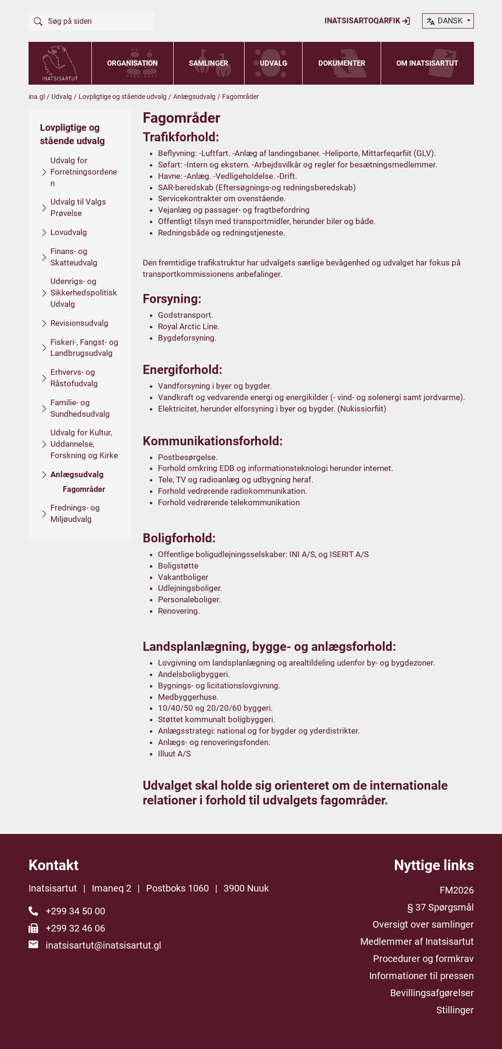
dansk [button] (444, 21)
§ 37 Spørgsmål (440, 907)
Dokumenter (341, 63)
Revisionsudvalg (79, 322)
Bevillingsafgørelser (432, 993)
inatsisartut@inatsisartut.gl (103, 945)
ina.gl (37, 96)
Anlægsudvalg (194, 96)
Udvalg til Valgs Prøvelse (78, 207)
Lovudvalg (68, 232)
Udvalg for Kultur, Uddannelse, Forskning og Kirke (84, 444)
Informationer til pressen (421, 975)
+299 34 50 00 (75, 911)
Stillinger (455, 1010)
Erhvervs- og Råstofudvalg (74, 377)
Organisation (132, 63)
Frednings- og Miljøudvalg (75, 513)
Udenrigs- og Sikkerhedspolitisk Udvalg (83, 292)
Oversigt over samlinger (423, 924)
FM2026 (457, 890)
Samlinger (208, 63)
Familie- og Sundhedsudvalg (80, 407)
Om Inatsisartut (427, 63)
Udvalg (273, 63)
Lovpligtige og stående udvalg (123, 96)
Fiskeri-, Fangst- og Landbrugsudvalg (84, 347)
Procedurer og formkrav (423, 958)
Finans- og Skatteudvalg (74, 256)
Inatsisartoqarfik (368, 21)
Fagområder (84, 488)
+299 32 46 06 (75, 928)
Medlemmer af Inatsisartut (417, 941)
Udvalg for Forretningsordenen (83, 172)
